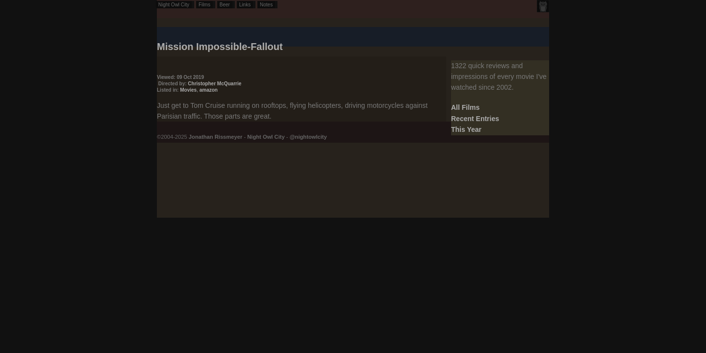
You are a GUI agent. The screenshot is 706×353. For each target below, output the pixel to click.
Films (204, 4)
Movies (188, 90)
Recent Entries (475, 119)
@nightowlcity (308, 137)
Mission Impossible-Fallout (220, 46)
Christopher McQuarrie (214, 83)
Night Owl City (173, 4)
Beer (225, 4)
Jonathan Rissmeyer (215, 137)
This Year (466, 129)
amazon (209, 90)
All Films (465, 107)
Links (245, 4)
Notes (266, 4)
